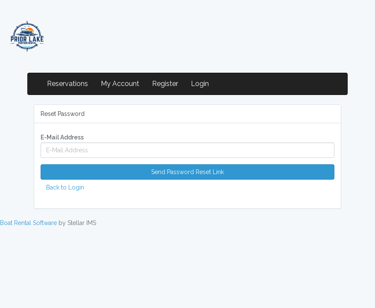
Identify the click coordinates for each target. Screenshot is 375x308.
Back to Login (65, 187)
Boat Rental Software (28, 222)
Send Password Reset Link (187, 172)
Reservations (67, 84)
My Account (120, 84)
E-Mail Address (62, 137)
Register (165, 84)
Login (200, 84)
